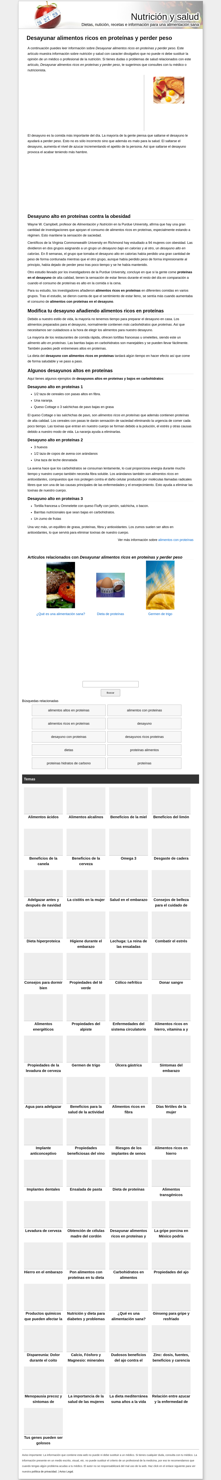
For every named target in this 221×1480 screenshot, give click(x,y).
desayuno (144, 723)
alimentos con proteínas (175, 540)
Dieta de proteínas (110, 614)
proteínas (144, 763)
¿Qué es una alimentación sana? (60, 614)
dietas (68, 750)
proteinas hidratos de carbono (69, 763)
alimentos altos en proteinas (68, 710)
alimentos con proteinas (144, 710)
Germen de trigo (160, 614)
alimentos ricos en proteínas (68, 723)
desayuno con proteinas (68, 737)
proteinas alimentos (144, 750)
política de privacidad (44, 1471)
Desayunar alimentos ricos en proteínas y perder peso (99, 38)
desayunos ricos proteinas (144, 737)
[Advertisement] (86, 102)
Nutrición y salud (165, 17)
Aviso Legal (66, 1471)
